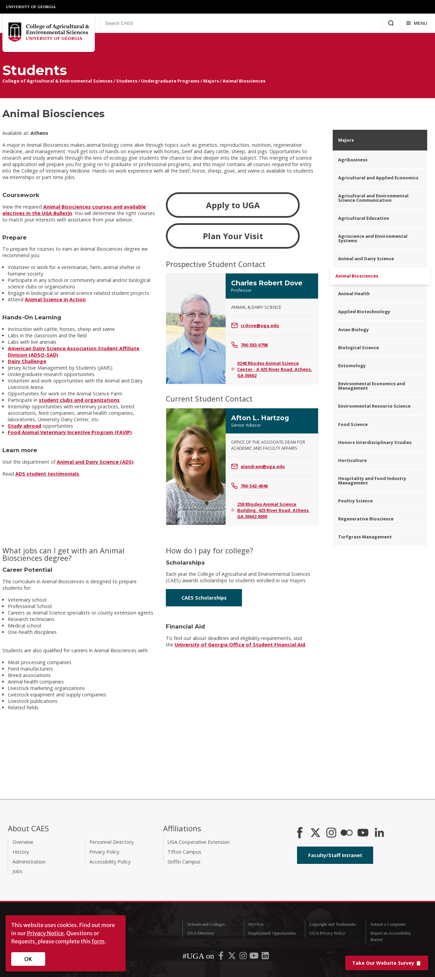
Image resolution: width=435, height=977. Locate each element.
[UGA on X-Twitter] (232, 957)
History (21, 852)
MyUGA (256, 924)
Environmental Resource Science (374, 406)
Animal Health (354, 293)
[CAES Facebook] (300, 833)
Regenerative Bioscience (366, 519)
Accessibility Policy (109, 861)
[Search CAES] (241, 23)
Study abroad (24, 426)
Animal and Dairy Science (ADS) (95, 462)
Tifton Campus (184, 852)
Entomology (352, 365)
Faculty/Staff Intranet (335, 855)
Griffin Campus (184, 861)
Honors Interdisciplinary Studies (375, 442)
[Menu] (416, 23)
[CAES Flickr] (346, 833)
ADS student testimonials (47, 473)
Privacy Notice (45, 933)
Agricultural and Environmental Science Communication (373, 198)
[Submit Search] (391, 23)
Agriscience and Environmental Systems (372, 238)
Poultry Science (355, 501)
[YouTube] (363, 833)
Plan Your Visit (233, 236)
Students (126, 81)
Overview (23, 842)
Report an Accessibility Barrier (390, 936)
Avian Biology (353, 329)
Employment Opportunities (272, 933)
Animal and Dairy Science (366, 258)
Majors (211, 81)
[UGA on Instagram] (243, 957)
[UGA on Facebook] (221, 957)
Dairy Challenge (27, 361)
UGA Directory (200, 933)
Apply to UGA (233, 205)
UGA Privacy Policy (327, 933)
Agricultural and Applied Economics (378, 178)
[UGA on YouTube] (254, 957)
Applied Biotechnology (364, 311)
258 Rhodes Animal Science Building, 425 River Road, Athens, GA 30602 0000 (270, 510)
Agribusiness (352, 160)
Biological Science (358, 347)
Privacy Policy (104, 852)
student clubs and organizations (79, 400)
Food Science (353, 424)
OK (28, 959)
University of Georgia (31, 6)
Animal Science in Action (55, 299)
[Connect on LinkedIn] (379, 833)
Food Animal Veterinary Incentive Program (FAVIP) (70, 432)
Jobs (17, 871)
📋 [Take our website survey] (386, 963)
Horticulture (352, 460)
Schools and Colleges (206, 924)
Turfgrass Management (365, 537)
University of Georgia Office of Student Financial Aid (240, 644)
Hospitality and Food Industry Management (372, 480)
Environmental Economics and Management (371, 385)
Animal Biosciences (244, 81)
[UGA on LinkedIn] (265, 957)
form (98, 941)
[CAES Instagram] (331, 833)
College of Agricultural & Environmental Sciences (57, 81)
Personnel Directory (111, 842)
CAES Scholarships (204, 597)
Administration (29, 861)
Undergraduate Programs (170, 81)
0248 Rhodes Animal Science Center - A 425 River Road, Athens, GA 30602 (271, 369)
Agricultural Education (363, 218)
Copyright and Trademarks (332, 924)
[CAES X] (316, 833)
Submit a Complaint (387, 924)
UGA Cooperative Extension (199, 842)
